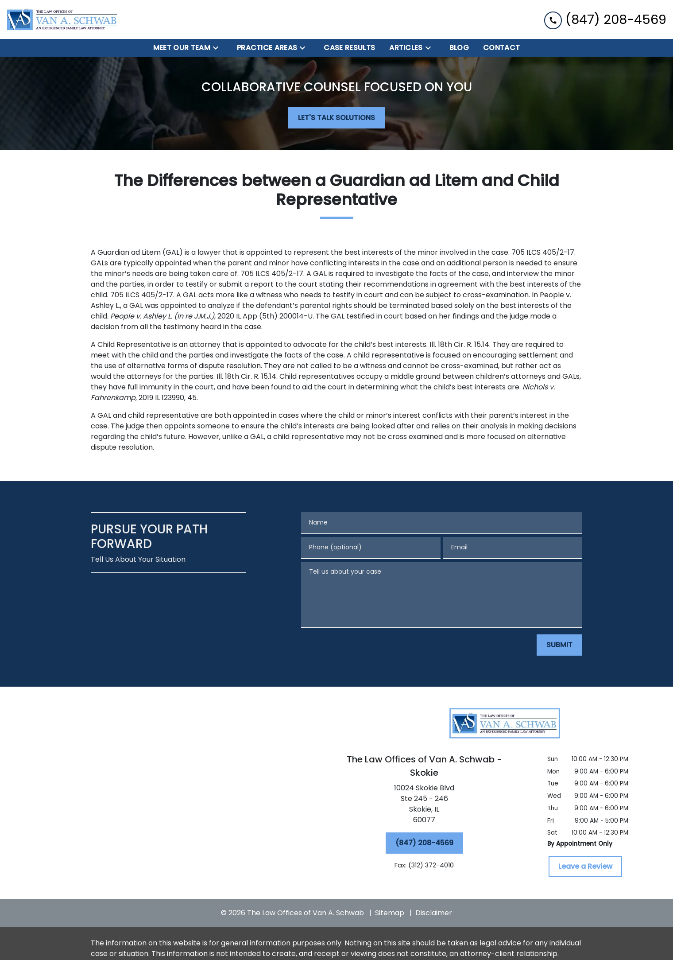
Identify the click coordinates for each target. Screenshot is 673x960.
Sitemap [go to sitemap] (389, 913)
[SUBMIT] (559, 645)
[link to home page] (62, 19)
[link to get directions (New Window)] (424, 806)
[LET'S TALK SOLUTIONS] (336, 117)
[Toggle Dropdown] (218, 48)
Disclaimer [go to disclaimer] (433, 913)
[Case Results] (349, 48)
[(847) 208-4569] (424, 843)
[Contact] (501, 48)
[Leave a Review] (585, 866)
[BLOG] (459, 48)
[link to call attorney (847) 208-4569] (605, 19)
